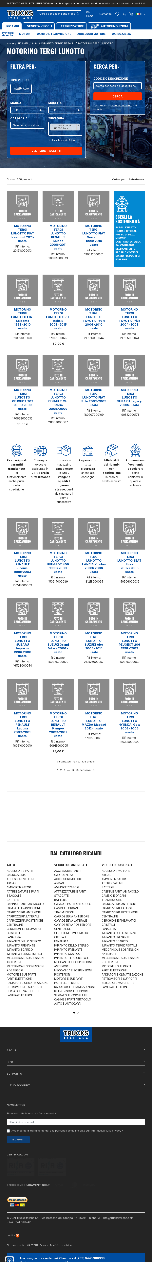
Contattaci (105, 13)
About (76, 1050)
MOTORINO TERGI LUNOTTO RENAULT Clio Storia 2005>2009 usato (58, 401)
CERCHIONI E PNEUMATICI (24, 928)
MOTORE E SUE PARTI (21, 974)
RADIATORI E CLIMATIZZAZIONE (27, 982)
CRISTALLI (13, 933)
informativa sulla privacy (106, 1130)
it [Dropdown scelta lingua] (140, 13)
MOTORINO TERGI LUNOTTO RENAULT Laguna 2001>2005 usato (22, 724)
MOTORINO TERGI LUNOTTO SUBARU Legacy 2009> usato (129, 397)
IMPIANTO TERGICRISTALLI (24, 953)
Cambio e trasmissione (54, 33)
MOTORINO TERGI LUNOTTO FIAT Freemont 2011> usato (22, 233)
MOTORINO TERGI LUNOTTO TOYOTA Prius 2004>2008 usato (129, 319)
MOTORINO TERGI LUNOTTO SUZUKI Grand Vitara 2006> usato (58, 642)
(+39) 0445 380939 (91, 1239)
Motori (24, 33)
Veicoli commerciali (70, 865)
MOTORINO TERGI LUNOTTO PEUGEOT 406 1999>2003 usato (58, 562)
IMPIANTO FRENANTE (21, 945)
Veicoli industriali (117, 865)
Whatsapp (55, 1254)
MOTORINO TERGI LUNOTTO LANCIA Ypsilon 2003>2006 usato (94, 562)
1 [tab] (74, 1013)
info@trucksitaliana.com (118, 1199)
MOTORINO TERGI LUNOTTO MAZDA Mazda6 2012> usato (94, 720)
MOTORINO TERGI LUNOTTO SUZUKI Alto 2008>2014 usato (94, 642)
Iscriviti (18, 1139)
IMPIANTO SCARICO (20, 949)
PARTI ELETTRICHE (19, 978)
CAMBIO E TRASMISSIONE (24, 908)
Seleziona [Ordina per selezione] (136, 179)
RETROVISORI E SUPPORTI (24, 987)
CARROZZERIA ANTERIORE (24, 912)
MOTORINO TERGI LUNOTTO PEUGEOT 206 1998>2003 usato (129, 642)
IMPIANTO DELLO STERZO (24, 941)
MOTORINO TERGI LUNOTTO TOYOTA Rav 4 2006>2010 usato (94, 319)
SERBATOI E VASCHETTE (23, 991)
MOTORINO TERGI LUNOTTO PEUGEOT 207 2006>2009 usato (22, 399)
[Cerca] (59, 13)
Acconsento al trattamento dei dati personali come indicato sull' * (67, 1130)
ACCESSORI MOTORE (21, 879)
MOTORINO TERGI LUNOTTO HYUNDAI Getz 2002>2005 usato (130, 722)
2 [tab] (78, 1013)
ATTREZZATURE (112, 883)
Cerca (117, 96)
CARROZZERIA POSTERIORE (25, 920)
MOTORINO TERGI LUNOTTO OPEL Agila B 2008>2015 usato (58, 319)
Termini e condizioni (61, 1226)
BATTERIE (13, 899)
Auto (26, 88)
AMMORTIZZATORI (19, 887)
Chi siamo (89, 14)
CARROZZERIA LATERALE (23, 916)
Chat (29, 1254)
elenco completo (121, 105)
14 (73, 770)
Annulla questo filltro (63, 140)
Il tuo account (76, 1085)
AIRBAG (11, 883)
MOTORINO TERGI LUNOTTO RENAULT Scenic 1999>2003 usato (22, 564)
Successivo (85, 770)
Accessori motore (91, 33)
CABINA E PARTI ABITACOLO (25, 904)
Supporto (76, 1073)
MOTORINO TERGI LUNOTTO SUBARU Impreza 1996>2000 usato (22, 644)
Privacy (44, 1226)
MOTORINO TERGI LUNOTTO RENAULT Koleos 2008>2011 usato (58, 237)
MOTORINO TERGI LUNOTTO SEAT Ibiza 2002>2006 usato (129, 562)
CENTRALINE (15, 924)
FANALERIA (14, 937)
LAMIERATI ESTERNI (19, 995)
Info (76, 1062)
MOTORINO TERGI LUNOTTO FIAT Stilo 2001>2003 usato (93, 397)
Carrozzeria (121, 33)
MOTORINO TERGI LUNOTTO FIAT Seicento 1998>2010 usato (93, 235)
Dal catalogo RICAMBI (76, 853)
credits (13, 1216)
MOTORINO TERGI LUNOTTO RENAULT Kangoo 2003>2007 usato (58, 724)
